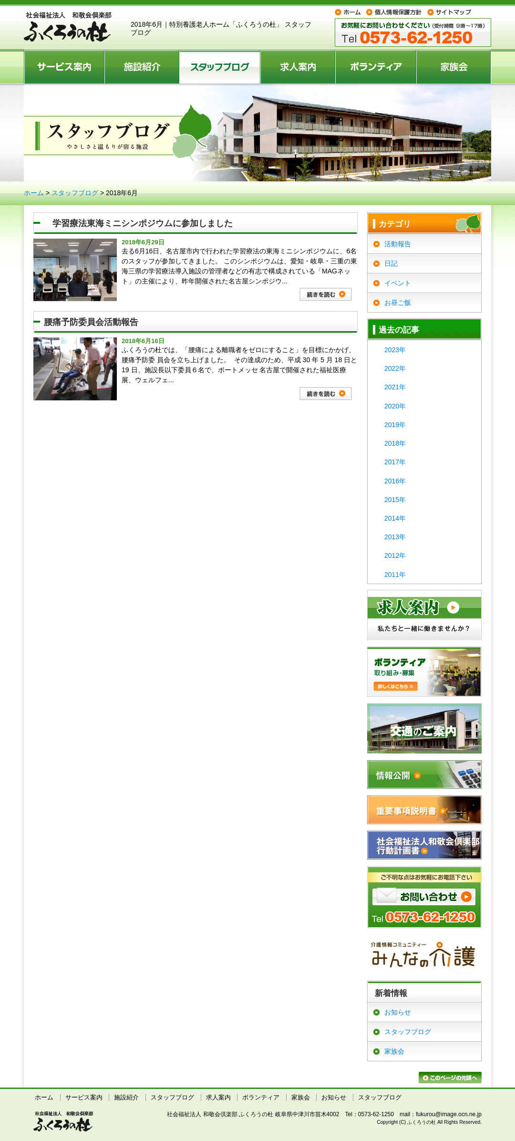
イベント (397, 283)
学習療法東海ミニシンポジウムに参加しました (138, 223)
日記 (391, 263)
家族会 (454, 66)
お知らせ (397, 1012)
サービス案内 (64, 66)
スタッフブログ (220, 66)
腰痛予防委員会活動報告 (91, 322)
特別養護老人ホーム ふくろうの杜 (68, 27)
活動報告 (397, 244)
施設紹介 (142, 66)
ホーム (34, 193)
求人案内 (298, 66)
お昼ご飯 (397, 302)
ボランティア (376, 66)
